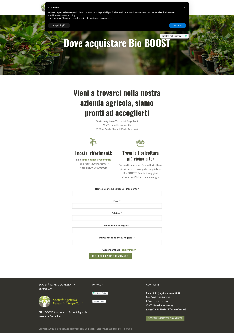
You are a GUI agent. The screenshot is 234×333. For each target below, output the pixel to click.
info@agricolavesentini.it (97, 160)
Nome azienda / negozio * (117, 225)
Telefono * (116, 213)
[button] (184, 7)
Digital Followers (123, 329)
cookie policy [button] (69, 15)
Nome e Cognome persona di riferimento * (117, 189)
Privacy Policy (128, 250)
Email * (116, 201)
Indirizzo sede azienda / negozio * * (117, 238)
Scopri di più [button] (59, 25)
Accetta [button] (177, 25)
